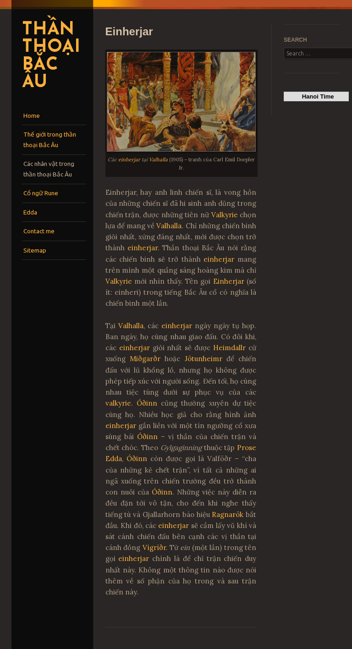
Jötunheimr (203, 358)
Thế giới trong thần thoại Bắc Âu (49, 139)
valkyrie (118, 403)
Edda (30, 212)
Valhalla (158, 159)
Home (31, 115)
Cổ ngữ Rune (40, 193)
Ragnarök (227, 514)
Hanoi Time (316, 96)
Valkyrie (224, 214)
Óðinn (147, 403)
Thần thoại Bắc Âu (51, 56)
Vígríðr (154, 547)
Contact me (39, 231)
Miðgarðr (145, 358)
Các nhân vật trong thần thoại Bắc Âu (48, 169)
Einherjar (228, 281)
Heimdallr (229, 347)
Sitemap (34, 250)
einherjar (129, 159)
